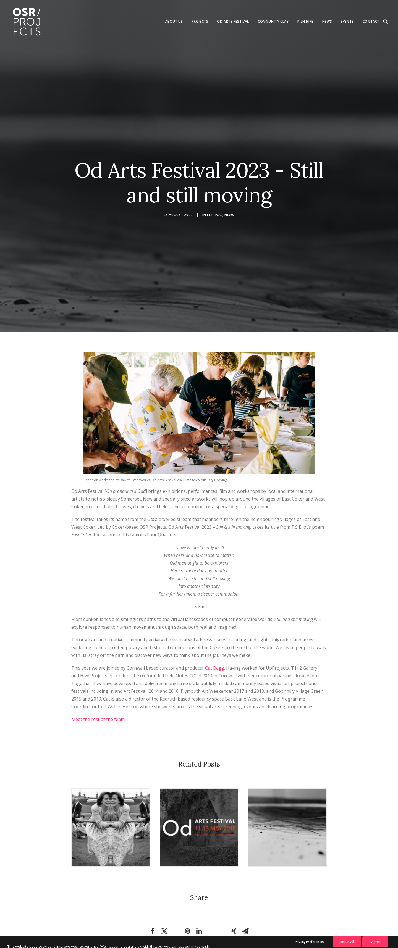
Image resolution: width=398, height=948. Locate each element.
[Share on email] (245, 898)
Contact (371, 21)
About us (174, 21)
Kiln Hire (305, 21)
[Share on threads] (175, 895)
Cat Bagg (214, 634)
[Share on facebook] (152, 898)
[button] (385, 21)
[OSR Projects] (26, 21)
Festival (214, 198)
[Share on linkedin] (199, 898)
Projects (200, 21)
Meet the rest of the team (98, 686)
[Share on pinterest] (187, 898)
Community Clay (273, 21)
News (327, 21)
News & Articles (199, 935)
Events (347, 21)
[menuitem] (174, 21)
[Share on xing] (233, 898)
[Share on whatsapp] (210, 895)
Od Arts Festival (233, 21)
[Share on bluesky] (222, 895)
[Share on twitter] (164, 898)
